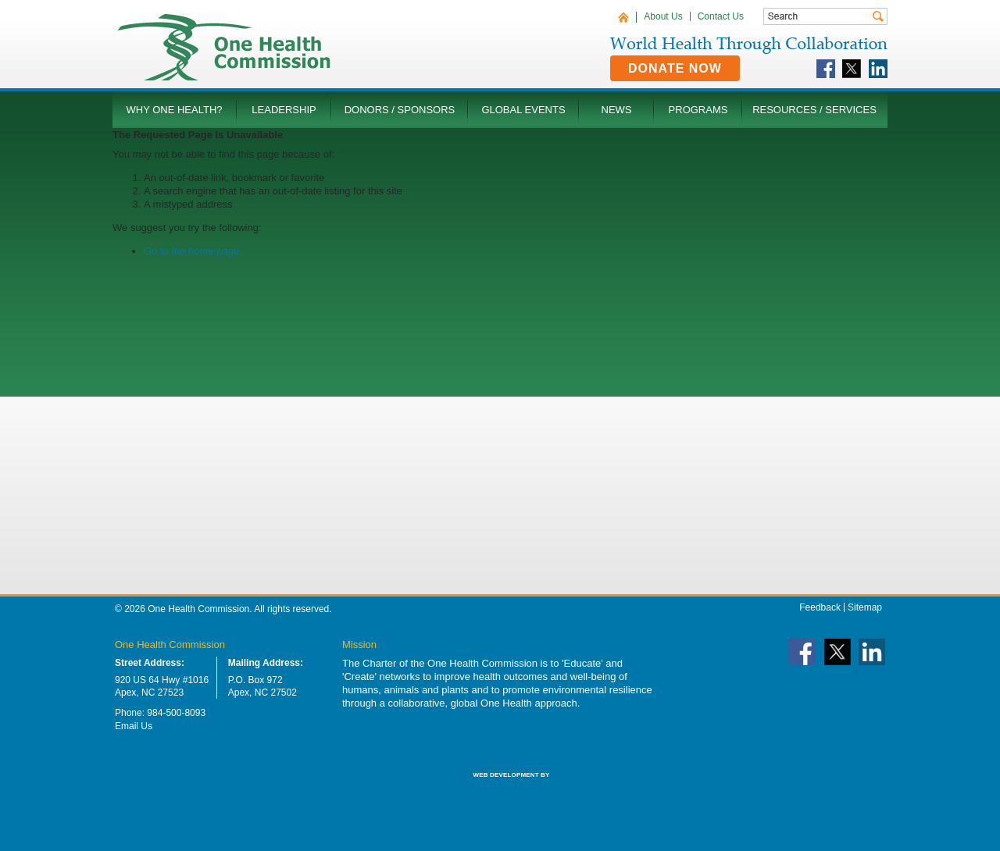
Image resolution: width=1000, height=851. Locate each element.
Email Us (133, 726)
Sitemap (865, 607)
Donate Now (675, 68)
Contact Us (721, 16)
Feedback (820, 607)
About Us (663, 16)
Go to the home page (191, 251)
